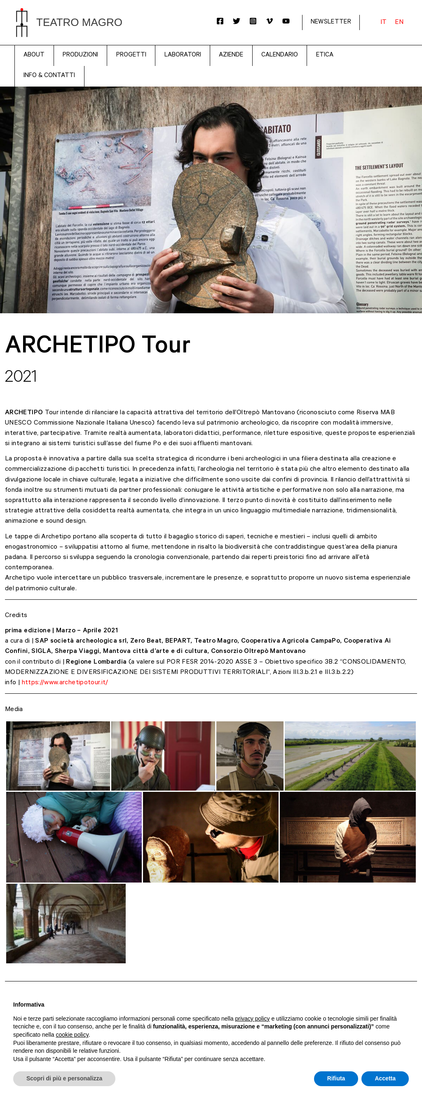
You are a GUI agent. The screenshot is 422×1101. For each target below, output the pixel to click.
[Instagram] (253, 21)
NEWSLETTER (331, 22)
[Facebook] (220, 21)
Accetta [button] (385, 1078)
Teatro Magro (79, 22)
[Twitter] (236, 21)
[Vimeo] (269, 21)
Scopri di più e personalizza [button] (64, 1078)
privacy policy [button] (252, 1018)
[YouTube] (286, 21)
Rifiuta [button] (336, 1078)
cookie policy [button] (72, 1034)
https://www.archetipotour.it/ (65, 683)
